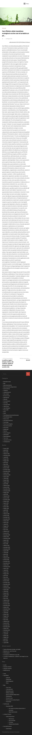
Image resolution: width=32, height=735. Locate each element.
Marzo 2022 (5, 452)
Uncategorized (6, 441)
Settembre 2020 (6, 474)
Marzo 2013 (5, 598)
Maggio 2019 (6, 492)
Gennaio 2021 (6, 467)
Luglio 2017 (5, 524)
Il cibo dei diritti (6, 404)
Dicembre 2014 (6, 561)
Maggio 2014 (6, 573)
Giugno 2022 (6, 448)
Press (4, 413)
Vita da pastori (6, 652)
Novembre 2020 (6, 471)
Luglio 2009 (5, 642)
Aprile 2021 (5, 462)
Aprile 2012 (5, 617)
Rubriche (5, 431)
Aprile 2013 (5, 596)
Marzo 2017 (5, 529)
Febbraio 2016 (6, 545)
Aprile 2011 (5, 639)
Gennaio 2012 (6, 623)
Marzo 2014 (5, 577)
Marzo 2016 (5, 543)
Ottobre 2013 (6, 586)
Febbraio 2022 (6, 453)
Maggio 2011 (5, 637)
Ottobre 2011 (5, 628)
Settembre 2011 (6, 630)
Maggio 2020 (6, 482)
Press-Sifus (5, 427)
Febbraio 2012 (6, 621)
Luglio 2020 (5, 478)
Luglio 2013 (5, 591)
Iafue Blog (5, 402)
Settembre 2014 (6, 566)
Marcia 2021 (5, 409)
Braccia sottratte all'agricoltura (10, 387)
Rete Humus (11, 718)
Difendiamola (6, 397)
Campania (5, 390)
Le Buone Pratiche (7, 714)
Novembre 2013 (6, 584)
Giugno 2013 (5, 593)
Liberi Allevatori (6, 408)
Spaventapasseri (7, 436)
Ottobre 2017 (6, 520)
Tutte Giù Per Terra (7, 439)
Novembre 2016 (6, 534)
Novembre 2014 (6, 563)
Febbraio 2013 (6, 600)
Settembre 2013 (6, 587)
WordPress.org (6, 670)
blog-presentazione (7, 385)
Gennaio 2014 (6, 580)
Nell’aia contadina (10, 692)
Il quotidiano (6, 675)
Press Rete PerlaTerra (8, 420)
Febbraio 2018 (6, 513)
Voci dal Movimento (7, 726)
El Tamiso (11, 722)
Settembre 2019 (6, 490)
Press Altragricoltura (7, 416)
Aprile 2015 (5, 554)
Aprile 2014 (5, 575)
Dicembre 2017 (6, 517)
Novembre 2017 (6, 519)
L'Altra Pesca (6, 406)
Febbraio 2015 (6, 557)
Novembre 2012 (6, 605)
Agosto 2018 (5, 503)
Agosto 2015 (5, 550)
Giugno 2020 (6, 480)
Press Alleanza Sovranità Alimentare (11, 415)
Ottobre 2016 (6, 536)
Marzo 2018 (5, 512)
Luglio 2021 (5, 457)
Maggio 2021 (6, 460)
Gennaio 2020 (6, 487)
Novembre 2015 (6, 547)
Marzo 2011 (5, 640)
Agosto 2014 (5, 568)
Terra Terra (5, 438)
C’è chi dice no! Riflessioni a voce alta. (11, 654)
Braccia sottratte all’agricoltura (12, 694)
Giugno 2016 (5, 542)
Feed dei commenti (7, 668)
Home (4, 673)
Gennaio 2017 (6, 533)
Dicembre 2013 (6, 582)
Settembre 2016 (6, 538)
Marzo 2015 (5, 556)
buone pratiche (6, 388)
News (4, 411)
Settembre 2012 (6, 609)
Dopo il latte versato (13, 712)
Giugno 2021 (5, 459)
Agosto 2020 (6, 476)
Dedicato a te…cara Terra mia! (9, 651)
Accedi (4, 665)
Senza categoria (6, 432)
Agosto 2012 (5, 610)
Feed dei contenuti (7, 666)
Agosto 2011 (5, 632)
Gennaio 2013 (6, 602)
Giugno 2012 (5, 614)
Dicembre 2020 (6, 469)
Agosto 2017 (5, 522)
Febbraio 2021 (6, 466)
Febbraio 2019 (6, 496)
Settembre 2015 (6, 549)
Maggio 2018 (6, 508)
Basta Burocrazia (7, 381)
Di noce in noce (6, 395)
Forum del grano (6, 401)
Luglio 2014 (5, 570)
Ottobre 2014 (6, 564)
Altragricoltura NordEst (14, 724)
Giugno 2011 (5, 635)
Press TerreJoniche (7, 425)
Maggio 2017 (6, 526)
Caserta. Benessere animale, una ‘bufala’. (12, 649)
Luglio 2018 (5, 505)
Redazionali (5, 429)
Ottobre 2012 (6, 607)
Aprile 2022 (5, 450)
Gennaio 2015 (6, 559)
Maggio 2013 (6, 594)
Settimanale (6, 434)
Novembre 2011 (6, 626)
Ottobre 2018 (6, 501)
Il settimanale (6, 703)
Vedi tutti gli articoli (10, 716)
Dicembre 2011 (6, 625)
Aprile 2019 (5, 494)
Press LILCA (6, 418)
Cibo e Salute (6, 394)
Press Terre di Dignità (7, 424)
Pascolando (8, 701)
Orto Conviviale (12, 720)
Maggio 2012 (6, 616)
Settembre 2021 (6, 455)
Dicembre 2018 (6, 499)
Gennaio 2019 (6, 497)
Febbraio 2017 (6, 531)
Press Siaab (5, 422)
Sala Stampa (8, 728)
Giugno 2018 (5, 506)
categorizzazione (7, 392)
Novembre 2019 (6, 489)
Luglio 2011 (5, 633)
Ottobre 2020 (6, 473)
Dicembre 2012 (6, 603)
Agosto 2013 (5, 589)
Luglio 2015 (5, 552)
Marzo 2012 (5, 619)
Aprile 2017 (5, 527)
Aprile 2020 (5, 483)
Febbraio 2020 (6, 485)
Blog (4, 383)
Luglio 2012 (5, 612)
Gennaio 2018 (6, 515)
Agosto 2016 (5, 540)
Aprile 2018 (5, 510)
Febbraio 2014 (6, 579)
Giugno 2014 (5, 572)
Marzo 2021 (5, 464)
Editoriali (4, 28)
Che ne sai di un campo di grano (13, 699)
